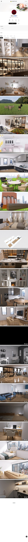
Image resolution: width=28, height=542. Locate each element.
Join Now (26, 1)
